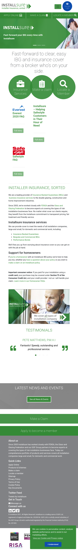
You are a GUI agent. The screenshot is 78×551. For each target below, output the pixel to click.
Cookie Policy (14, 485)
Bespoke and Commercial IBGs (26, 237)
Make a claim (39, 15)
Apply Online (13, 15)
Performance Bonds (21, 240)
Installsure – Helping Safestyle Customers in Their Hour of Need (39, 116)
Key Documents (15, 488)
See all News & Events (39, 399)
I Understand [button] (53, 544)
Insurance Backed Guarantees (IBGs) (48, 195)
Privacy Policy (14, 479)
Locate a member (16, 473)
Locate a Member (65, 15)
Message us (15, 503)
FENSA (44, 205)
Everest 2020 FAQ (18, 115)
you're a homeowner (18, 257)
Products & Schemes (17, 467)
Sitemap (12, 476)
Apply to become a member (39, 431)
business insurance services (21, 198)
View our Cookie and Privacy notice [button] (48, 538)
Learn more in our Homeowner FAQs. (29, 281)
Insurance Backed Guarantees (26, 234)
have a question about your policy (40, 260)
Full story (18, 130)
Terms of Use (14, 482)
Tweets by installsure (17, 496)
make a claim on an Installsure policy (24, 263)
